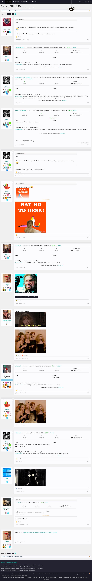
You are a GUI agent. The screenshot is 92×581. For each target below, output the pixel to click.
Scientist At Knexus (20, 110)
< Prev (9, 13)
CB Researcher (19, 47)
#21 (88, 39)
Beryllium (78, 574)
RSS (89, 573)
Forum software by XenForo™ (14, 574)
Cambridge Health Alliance (23, 77)
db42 (6, 478)
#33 (88, 491)
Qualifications (18, 64)
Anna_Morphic (7, 28)
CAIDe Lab (18, 246)
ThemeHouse (23, 575)
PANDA (74, 47)
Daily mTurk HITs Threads (14, 8)
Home (2, 2)
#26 (88, 237)
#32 (88, 461)
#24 (88, 144)
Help (83, 574)
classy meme (6, 508)
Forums (8, 2)
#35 (88, 542)
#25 (88, 175)
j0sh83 (7, 284)
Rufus (6, 56)
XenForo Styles (41, 574)
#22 (88, 69)
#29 (88, 358)
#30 (88, 392)
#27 (88, 267)
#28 (88, 303)
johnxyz (7, 375)
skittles (27, 8)
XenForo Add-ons (32, 574)
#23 (88, 102)
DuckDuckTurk (7, 320)
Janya (6, 86)
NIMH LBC (18, 433)
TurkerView (61, 67)
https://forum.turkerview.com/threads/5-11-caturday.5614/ (40, 532)
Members (16, 2)
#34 (88, 524)
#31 (88, 425)
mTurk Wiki (24, 2)
